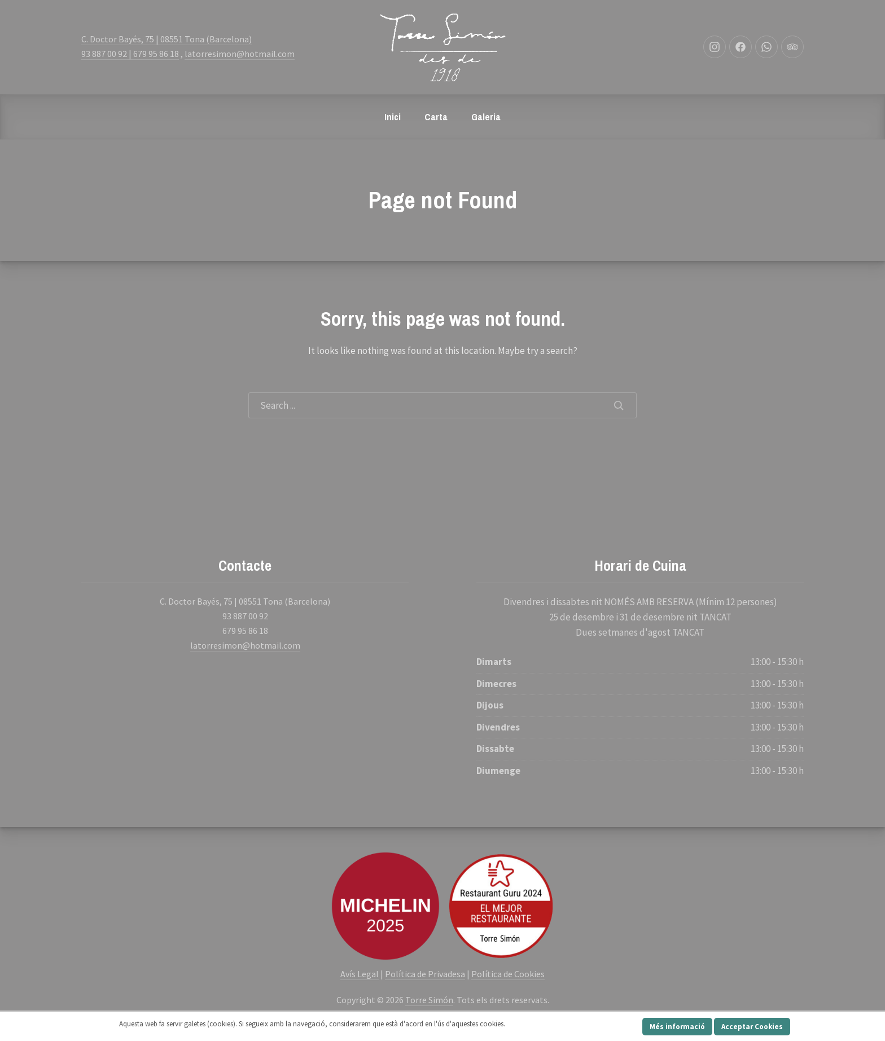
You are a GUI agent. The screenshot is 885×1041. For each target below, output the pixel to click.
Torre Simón (429, 999)
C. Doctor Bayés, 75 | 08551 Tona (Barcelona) (166, 39)
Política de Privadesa (425, 973)
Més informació (677, 1026)
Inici (392, 116)
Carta (436, 116)
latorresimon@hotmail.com (240, 53)
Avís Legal (359, 973)
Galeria (486, 116)
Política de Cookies (508, 973)
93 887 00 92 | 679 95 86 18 (130, 53)
